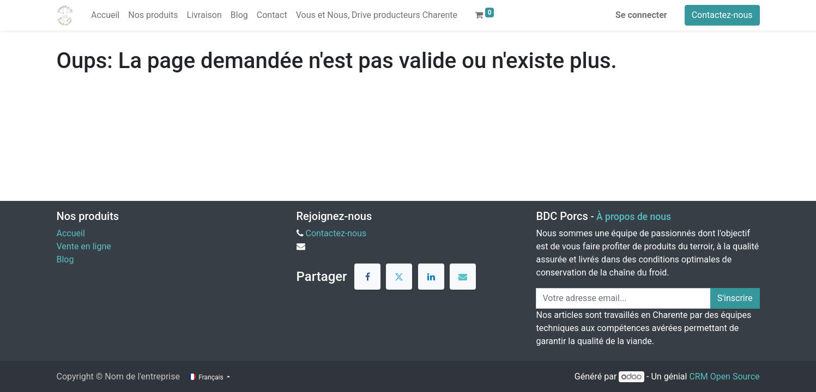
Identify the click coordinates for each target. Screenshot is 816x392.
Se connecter (641, 15)
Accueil (71, 233)
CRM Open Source (724, 376)
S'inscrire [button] (735, 298)
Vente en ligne (84, 246)
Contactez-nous (722, 15)
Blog (65, 259)
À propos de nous (633, 216)
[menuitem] (105, 15)
